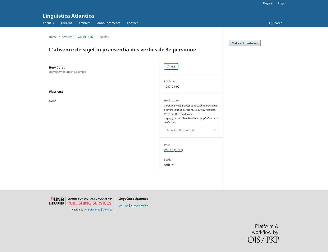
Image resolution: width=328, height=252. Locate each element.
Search (275, 23)
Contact (132, 23)
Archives (85, 23)
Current (66, 23)
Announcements (108, 23)
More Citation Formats (181, 130)
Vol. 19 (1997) (86, 37)
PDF (173, 66)
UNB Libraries (92, 209)
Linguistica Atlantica (68, 15)
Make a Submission (245, 43)
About (47, 23)
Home (53, 37)
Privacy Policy (139, 205)
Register (268, 3)
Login (281, 3)
